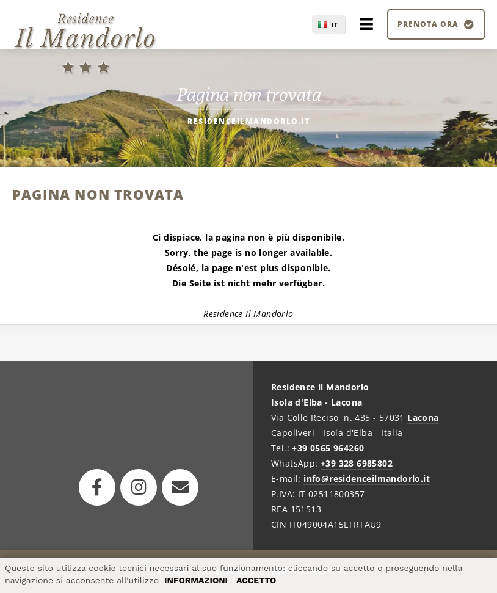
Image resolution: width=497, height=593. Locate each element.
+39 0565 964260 (328, 448)
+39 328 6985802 (357, 463)
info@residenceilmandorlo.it (366, 478)
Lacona (422, 417)
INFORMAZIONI (196, 580)
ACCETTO (256, 580)
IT (335, 24)
